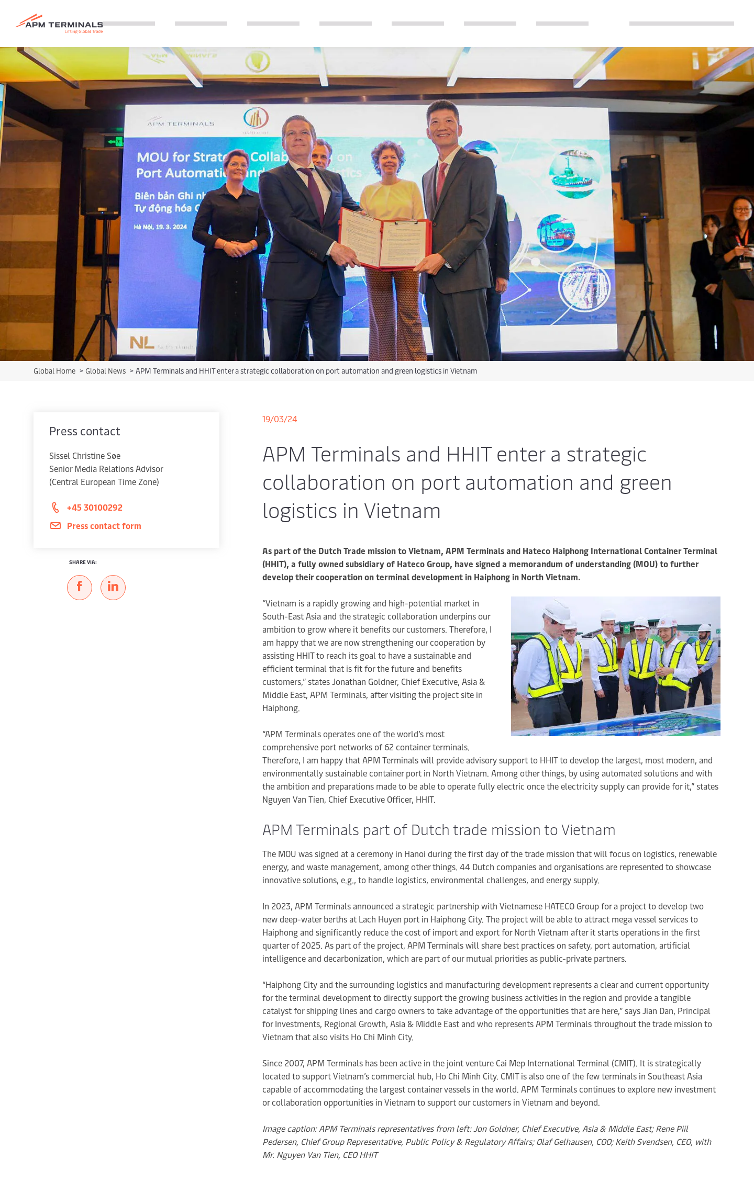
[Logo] (59, 24)
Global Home (55, 371)
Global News (106, 371)
